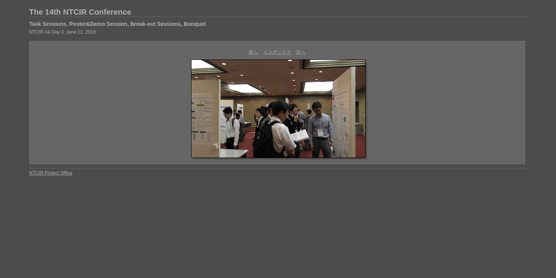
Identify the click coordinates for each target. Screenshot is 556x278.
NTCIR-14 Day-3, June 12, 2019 (62, 32)
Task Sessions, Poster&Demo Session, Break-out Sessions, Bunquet (117, 24)
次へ (300, 52)
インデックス (277, 52)
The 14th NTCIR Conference (80, 12)
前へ (253, 52)
